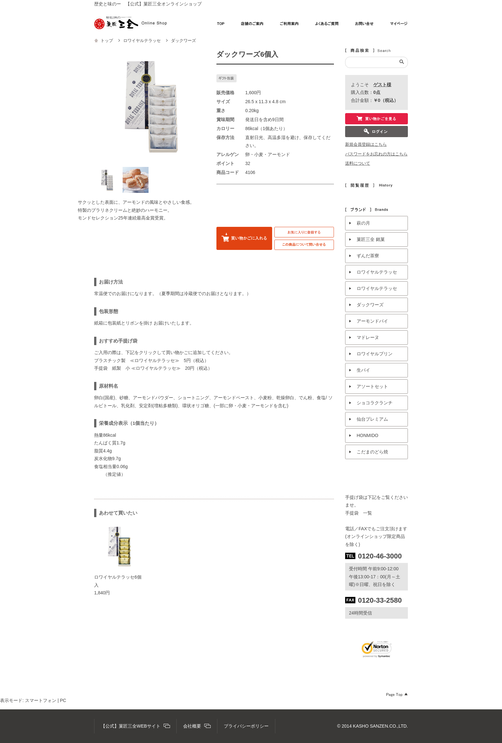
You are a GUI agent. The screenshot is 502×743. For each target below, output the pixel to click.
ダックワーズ (370, 304)
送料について (357, 163)
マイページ (399, 25)
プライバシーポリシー (246, 726)
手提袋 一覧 (358, 513)
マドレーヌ (368, 337)
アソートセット (372, 386)
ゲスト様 (382, 84)
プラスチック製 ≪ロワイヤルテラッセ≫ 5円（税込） (151, 360)
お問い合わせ (364, 25)
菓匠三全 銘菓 (371, 239)
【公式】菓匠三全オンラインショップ (130, 22)
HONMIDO (367, 435)
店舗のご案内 (252, 25)
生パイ (363, 370)
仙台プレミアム (372, 419)
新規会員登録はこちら (366, 144)
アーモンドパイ (372, 321)
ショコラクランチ (375, 402)
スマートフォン (40, 700)
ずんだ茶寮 (368, 255)
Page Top (397, 695)
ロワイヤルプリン (375, 353)
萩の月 (363, 223)
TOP (220, 25)
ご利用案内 (289, 25)
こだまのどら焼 (372, 451)
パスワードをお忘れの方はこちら (376, 154)
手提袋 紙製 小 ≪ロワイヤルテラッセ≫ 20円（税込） (153, 368)
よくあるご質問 (327, 25)
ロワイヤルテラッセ (377, 272)
